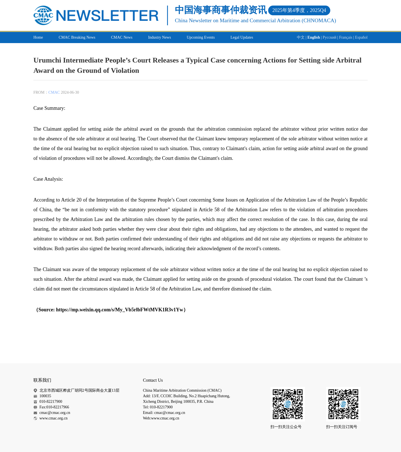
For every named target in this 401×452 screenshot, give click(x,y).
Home (38, 37)
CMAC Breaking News (77, 37)
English (313, 37)
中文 (301, 37)
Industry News (159, 37)
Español (361, 37)
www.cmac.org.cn (54, 418)
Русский (329, 37)
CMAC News (122, 37)
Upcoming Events (201, 37)
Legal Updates (242, 37)
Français (345, 37)
